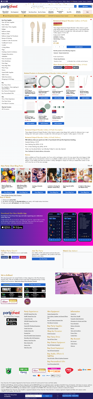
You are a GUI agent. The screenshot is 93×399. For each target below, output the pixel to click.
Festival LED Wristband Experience (32, 326)
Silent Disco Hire (28, 347)
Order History (74, 343)
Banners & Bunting (7, 38)
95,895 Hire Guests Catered (58, 15)
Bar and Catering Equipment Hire (55, 320)
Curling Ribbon (6, 47)
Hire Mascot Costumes (8, 103)
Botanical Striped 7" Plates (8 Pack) (44, 92)
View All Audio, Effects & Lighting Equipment (57, 358)
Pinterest (68, 67)
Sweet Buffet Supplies (7, 72)
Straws (3, 70)
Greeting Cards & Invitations (9, 52)
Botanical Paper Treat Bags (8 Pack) (30, 117)
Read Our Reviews (11, 284)
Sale (87, 12)
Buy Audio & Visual (60, 12)
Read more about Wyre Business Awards (26, 281)
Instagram (15, 257)
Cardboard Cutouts (7, 43)
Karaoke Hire (27, 333)
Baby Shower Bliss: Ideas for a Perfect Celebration (22, 187)
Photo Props (5, 68)
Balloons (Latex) (6, 31)
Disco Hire (26, 323)
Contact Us (73, 314)
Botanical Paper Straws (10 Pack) (84, 92)
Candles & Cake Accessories (9, 40)
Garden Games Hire (29, 331)
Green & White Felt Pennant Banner (57, 117)
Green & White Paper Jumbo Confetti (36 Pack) (43, 118)
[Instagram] (5, 1)
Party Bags (5, 63)
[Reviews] (74, 1)
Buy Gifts (69, 12)
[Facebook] (1, 1)
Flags (3, 49)
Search (47, 396)
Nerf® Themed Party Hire (30, 316)
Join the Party (43, 259)
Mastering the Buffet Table (68, 186)
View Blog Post (8, 192)
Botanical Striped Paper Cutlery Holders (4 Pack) (70, 92)
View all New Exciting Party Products (11, 195)
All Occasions (5, 109)
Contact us (27, 398)
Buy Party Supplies (23, 12)
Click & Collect (56, 39)
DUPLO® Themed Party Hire (30, 321)
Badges (4, 29)
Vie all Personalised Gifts (53, 364)
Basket (87, 6)
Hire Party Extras (6, 101)
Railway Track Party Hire (30, 340)
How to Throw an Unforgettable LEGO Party (7, 187)
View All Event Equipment (53, 350)
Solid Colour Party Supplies (9, 27)
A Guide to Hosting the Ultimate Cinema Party (54, 186)
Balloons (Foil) (5, 33)
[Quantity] (60, 47)
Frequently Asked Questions (77, 319)
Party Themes (5, 24)
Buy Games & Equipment (8, 91)
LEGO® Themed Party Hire (30, 314)
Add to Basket (79, 47)
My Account (73, 341)
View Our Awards (35, 284)
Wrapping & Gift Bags (8, 79)
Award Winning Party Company (11, 15)
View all (90, 165)
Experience (67, 395)
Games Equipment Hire (52, 314)
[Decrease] (56, 47)
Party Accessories (6, 58)
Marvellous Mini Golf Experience (31, 338)
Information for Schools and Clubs (79, 321)
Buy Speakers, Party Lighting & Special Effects (10, 87)
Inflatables (4, 56)
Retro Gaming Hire (28, 343)
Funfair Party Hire (28, 328)
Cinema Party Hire (28, 319)
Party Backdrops (6, 61)
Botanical (56, 52)
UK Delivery (56, 37)
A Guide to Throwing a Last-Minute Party (84, 186)
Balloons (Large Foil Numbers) (10, 36)
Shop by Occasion (78, 12)
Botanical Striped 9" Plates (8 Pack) (57, 92)
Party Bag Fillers (6, 65)
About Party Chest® (75, 316)
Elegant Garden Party (64, 52)
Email (76, 67)
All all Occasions (51, 333)
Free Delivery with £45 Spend (34, 15)
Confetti (4, 45)
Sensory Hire (27, 345)
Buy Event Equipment (51, 12)
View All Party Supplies (8, 22)
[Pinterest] (7, 1)
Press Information (75, 323)
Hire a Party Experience (6, 12)
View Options (30, 98)
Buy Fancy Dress (33, 12)
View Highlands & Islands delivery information (37, 151)
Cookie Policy (74, 335)
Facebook (57, 67)
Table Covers (5, 74)
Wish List (73, 346)
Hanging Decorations (7, 54)
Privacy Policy (74, 333)
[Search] (75, 6)
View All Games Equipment (53, 345)
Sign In (84, 1)
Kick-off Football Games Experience (32, 335)
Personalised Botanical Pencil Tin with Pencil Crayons (30, 92)
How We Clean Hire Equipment (82, 15)
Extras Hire (75, 395)
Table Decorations (6, 77)
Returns (72, 328)
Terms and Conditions (76, 331)
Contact (80, 1)
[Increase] (64, 47)
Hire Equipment (14, 12)
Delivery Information (75, 326)
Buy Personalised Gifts (8, 93)
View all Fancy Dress (52, 339)
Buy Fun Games (42, 12)
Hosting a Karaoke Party (37, 186)
